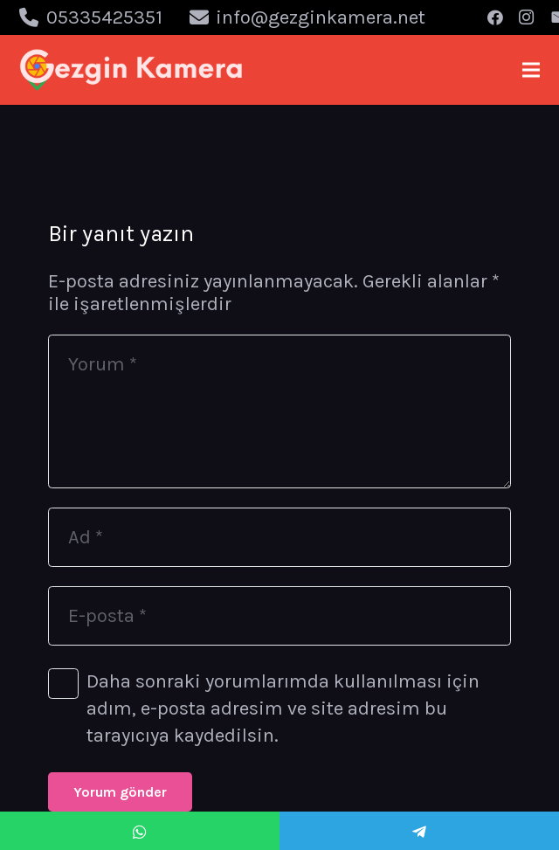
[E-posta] (279, 616)
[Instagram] (526, 17)
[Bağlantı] (131, 70)
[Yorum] (279, 411)
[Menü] (531, 70)
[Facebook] (495, 17)
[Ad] (279, 537)
